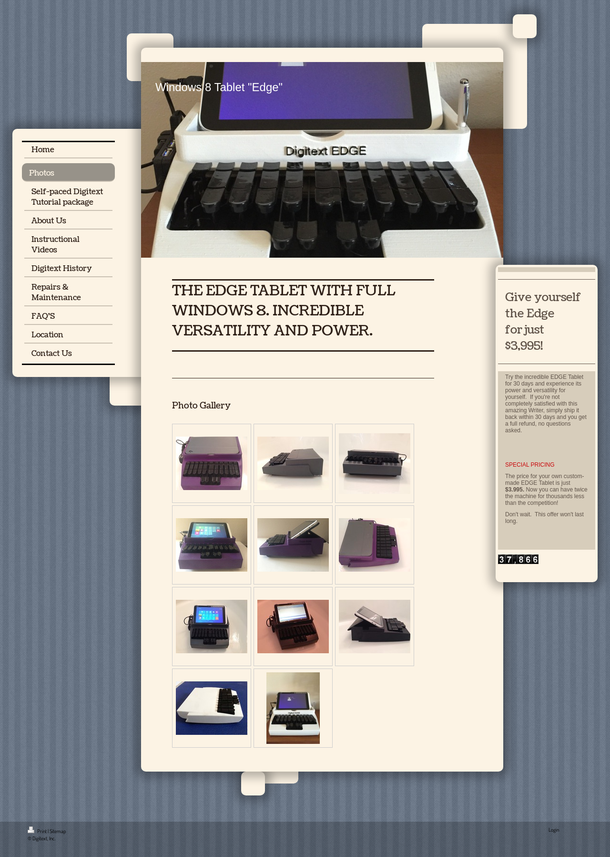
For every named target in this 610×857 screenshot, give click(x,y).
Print (38, 831)
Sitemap (58, 831)
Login (554, 829)
